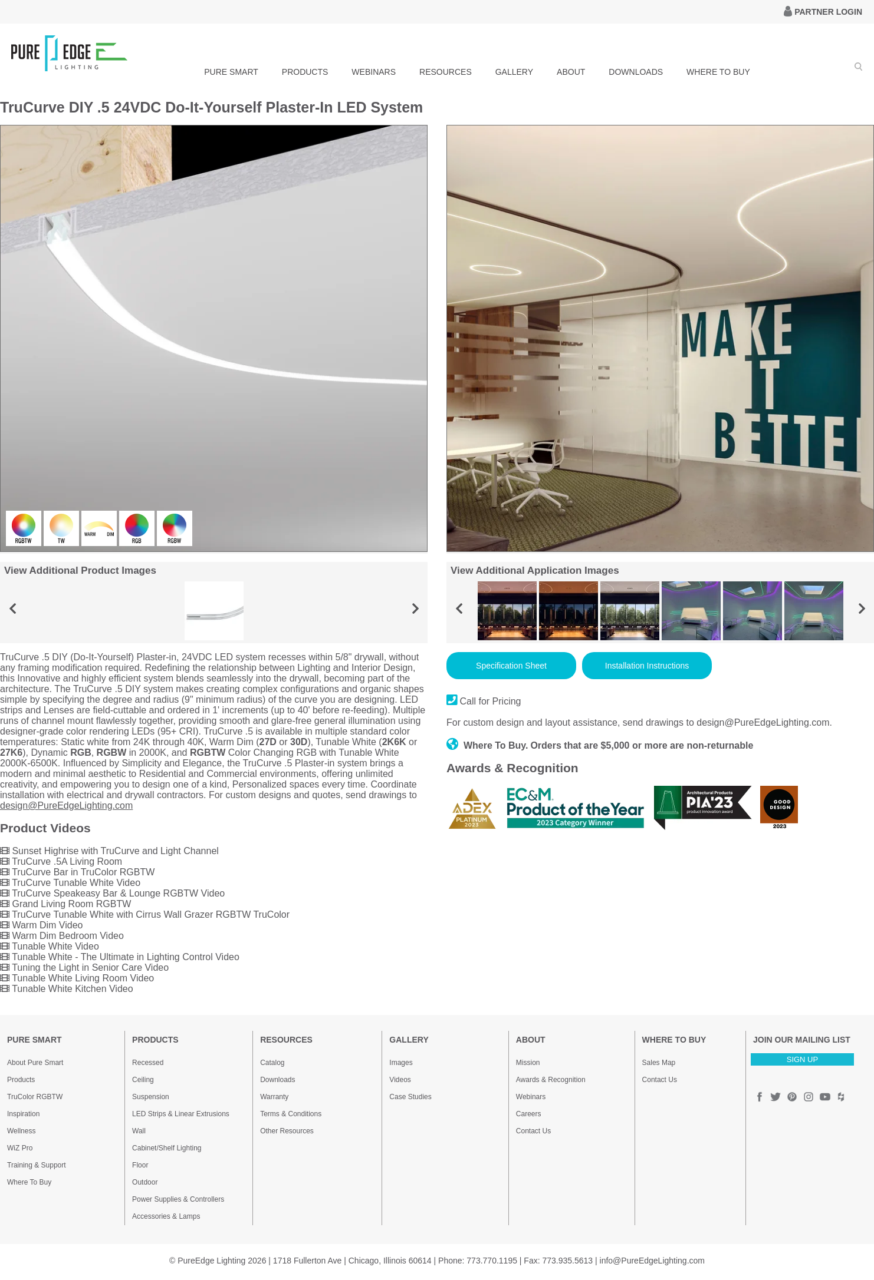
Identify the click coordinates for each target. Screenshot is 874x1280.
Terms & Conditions (290, 1114)
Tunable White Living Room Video (77, 978)
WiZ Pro (19, 1148)
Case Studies (410, 1097)
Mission (528, 1063)
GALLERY (514, 72)
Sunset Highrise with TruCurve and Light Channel (109, 851)
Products (21, 1080)
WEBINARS (373, 72)
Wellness (21, 1131)
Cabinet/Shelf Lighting (166, 1148)
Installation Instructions (647, 665)
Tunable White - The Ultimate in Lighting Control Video (119, 957)
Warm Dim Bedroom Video (62, 936)
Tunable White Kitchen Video (66, 989)
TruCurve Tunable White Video (70, 883)
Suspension (150, 1097)
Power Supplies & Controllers (178, 1199)
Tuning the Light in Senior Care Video (84, 968)
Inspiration (23, 1114)
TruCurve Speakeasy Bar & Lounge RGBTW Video (112, 893)
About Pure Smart (35, 1063)
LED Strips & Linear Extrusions (180, 1114)
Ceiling (143, 1080)
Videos (399, 1080)
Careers (528, 1114)
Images (400, 1063)
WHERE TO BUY (718, 72)
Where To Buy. (487, 745)
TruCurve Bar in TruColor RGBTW (77, 872)
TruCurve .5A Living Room (61, 861)
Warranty (274, 1097)
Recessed (147, 1063)
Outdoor (144, 1182)
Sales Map (659, 1063)
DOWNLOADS (636, 72)
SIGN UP (802, 1059)
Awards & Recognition (551, 1080)
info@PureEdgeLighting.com (652, 1260)
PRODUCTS (305, 72)
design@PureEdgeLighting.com (66, 806)
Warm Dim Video (41, 925)
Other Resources (287, 1131)
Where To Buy (29, 1182)
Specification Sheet (511, 665)
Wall (139, 1131)
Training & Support (36, 1165)
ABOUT (571, 72)
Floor (140, 1165)
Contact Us (533, 1131)
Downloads (277, 1080)
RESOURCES (445, 72)
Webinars (531, 1097)
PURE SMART (231, 72)
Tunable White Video (49, 946)
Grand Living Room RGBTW (65, 904)
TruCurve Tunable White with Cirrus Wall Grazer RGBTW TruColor (145, 914)
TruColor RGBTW (35, 1097)
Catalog (272, 1063)
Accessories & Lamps (166, 1216)
